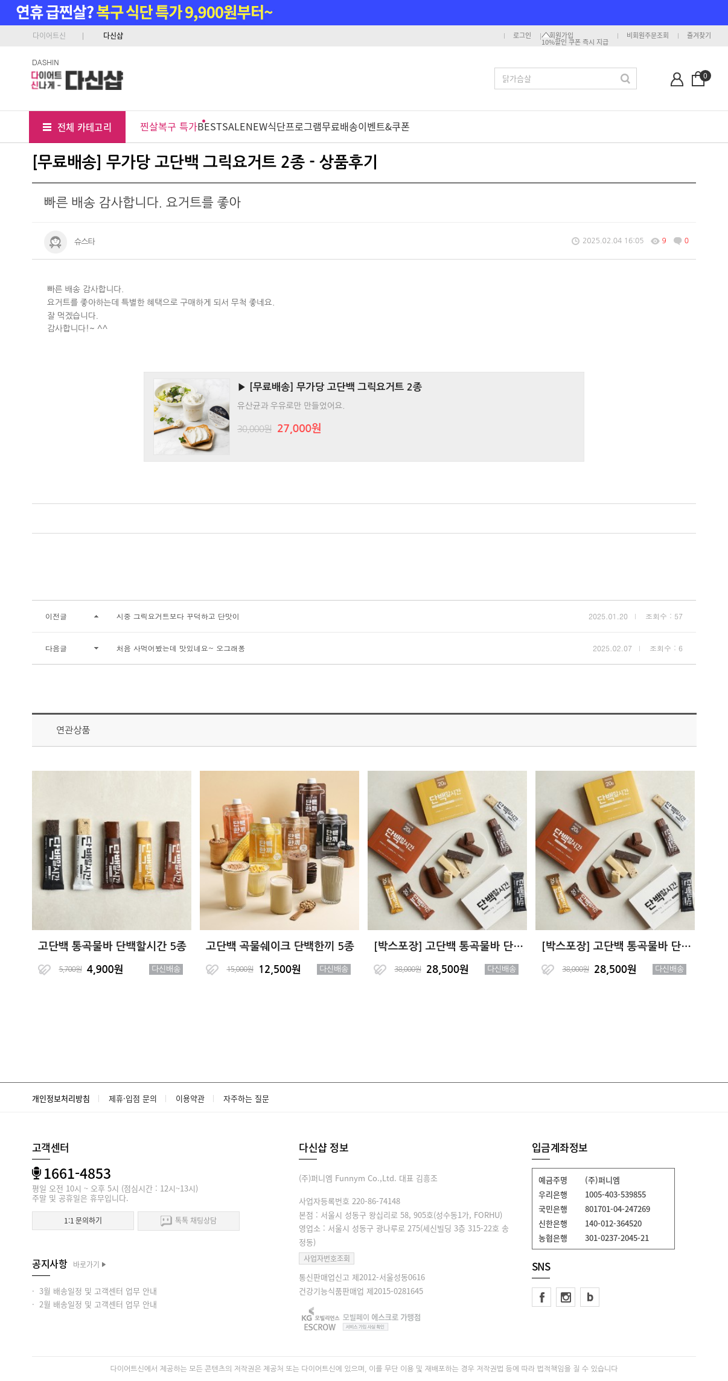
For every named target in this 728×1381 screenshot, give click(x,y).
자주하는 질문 (246, 1098)
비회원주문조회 (648, 35)
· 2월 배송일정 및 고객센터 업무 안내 (94, 1304)
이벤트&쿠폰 (384, 126)
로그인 (522, 35)
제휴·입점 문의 (133, 1098)
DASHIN (45, 62)
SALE (234, 126)
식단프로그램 (294, 126)
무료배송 (340, 126)
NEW (256, 126)
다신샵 (113, 35)
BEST (209, 126)
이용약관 (190, 1098)
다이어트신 (49, 35)
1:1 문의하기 (83, 1220)
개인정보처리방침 (61, 1098)
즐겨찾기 (699, 35)
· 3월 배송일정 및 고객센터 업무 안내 (94, 1290)
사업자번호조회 (327, 1258)
